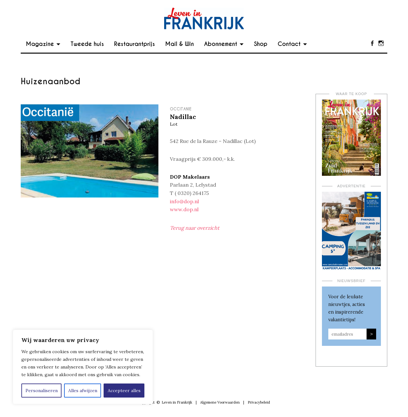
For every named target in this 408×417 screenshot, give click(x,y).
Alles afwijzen (82, 390)
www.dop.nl (184, 209)
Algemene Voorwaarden (220, 402)
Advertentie (351, 186)
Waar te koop (351, 94)
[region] (83, 367)
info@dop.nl (184, 201)
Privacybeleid (259, 402)
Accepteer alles (124, 390)
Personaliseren (42, 390)
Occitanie (181, 109)
